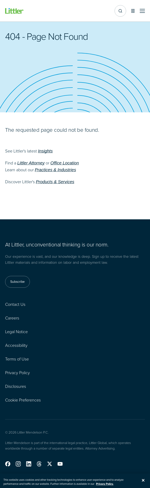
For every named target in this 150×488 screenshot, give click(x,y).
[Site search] (120, 11)
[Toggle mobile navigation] (142, 11)
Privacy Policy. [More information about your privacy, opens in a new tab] (105, 486)
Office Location (64, 163)
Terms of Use (17, 359)
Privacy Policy (17, 373)
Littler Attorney (31, 163)
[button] (7, 463)
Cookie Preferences (23, 400)
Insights (45, 151)
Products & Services (55, 181)
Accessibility (16, 345)
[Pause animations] (132, 11)
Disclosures (15, 386)
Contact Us (15, 304)
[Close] (143, 482)
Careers (12, 318)
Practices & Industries (55, 169)
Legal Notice (16, 332)
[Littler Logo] (14, 11)
